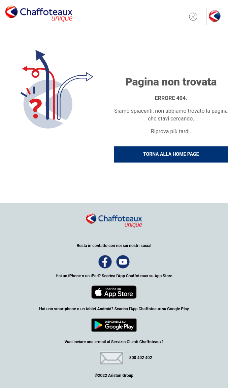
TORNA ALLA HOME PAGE (171, 154)
